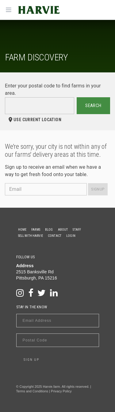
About (63, 230)
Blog (49, 230)
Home (22, 230)
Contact (54, 236)
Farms (35, 230)
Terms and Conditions (32, 391)
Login (70, 236)
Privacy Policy (61, 391)
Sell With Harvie (30, 236)
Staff (77, 230)
